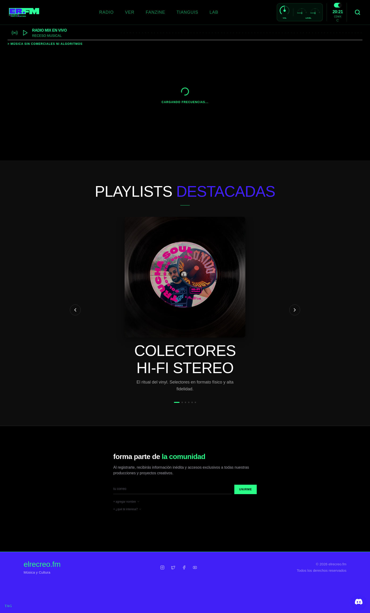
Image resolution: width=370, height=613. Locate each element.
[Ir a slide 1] (177, 402)
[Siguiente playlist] (294, 309)
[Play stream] (25, 32)
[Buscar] (357, 12)
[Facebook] (184, 567)
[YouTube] (195, 567)
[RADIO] (106, 12)
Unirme (245, 489)
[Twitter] (173, 567)
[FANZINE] (155, 12)
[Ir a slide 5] (192, 402)
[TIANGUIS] (187, 12)
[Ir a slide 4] (188, 402)
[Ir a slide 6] (195, 402)
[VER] (129, 12)
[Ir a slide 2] (182, 402)
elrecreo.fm (42, 564)
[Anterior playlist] (75, 309)
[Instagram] (162, 567)
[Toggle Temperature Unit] (337, 20)
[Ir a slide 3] (185, 402)
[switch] (337, 5)
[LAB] (214, 12)
